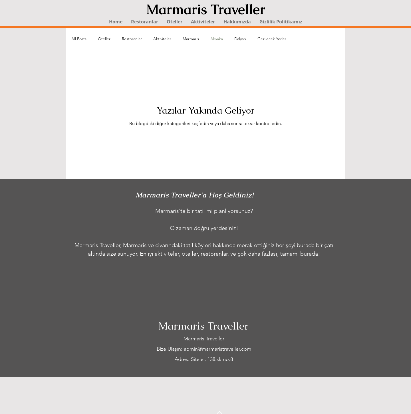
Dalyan (240, 38)
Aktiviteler (162, 38)
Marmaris (191, 38)
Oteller (104, 38)
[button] (174, 22)
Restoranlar (132, 38)
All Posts (78, 38)
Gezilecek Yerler (271, 38)
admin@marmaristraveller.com (217, 349)
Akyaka (216, 38)
